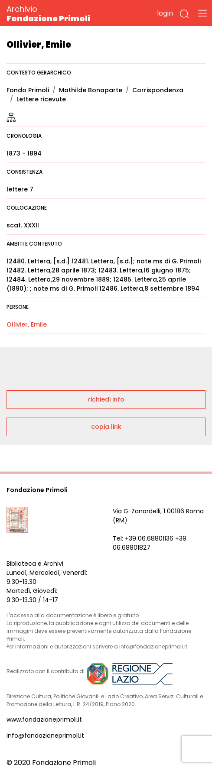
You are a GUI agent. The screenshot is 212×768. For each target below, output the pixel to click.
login (165, 13)
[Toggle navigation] (202, 12)
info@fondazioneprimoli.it (45, 735)
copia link (106, 426)
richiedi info (106, 399)
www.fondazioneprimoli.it (44, 719)
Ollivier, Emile (27, 324)
